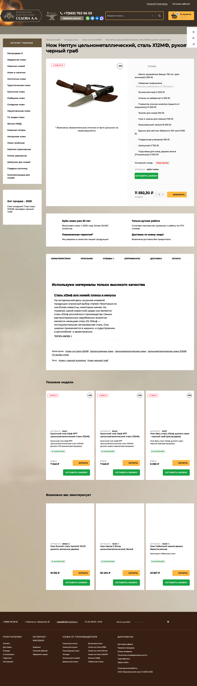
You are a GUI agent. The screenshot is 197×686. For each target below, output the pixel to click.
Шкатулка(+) (147, 145)
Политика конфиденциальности (132, 655)
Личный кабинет (40, 651)
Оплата (6, 643)
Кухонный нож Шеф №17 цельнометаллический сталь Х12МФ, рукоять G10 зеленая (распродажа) (70, 436)
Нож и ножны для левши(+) (154, 119)
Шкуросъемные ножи (101, 351)
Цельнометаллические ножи (130, 351)
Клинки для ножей (71, 658)
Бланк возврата (125, 651)
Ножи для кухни (70, 647)
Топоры (66, 654)
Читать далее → (63, 336)
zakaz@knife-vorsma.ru (67, 622)
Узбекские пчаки (95, 662)
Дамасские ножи (70, 662)
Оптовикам (8, 662)
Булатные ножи (95, 643)
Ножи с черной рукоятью (72, 360)
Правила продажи (126, 648)
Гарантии (7, 658)
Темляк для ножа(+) (149, 113)
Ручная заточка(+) (150, 92)
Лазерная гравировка (148, 83)
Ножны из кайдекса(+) (152, 98)
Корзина (36, 647)
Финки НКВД (94, 658)
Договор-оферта (125, 644)
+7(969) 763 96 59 (78, 13)
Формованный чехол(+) (153, 124)
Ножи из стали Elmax (97, 651)
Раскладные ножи (71, 651)
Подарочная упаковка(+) (152, 139)
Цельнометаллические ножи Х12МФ (167, 351)
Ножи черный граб (97, 360)
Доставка (7, 647)
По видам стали (71, 40)
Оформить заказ (40, 654)
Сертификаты (124, 659)
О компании (8, 654)
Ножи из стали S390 (97, 647)
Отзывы (6, 651)
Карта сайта (123, 662)
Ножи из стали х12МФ (92, 40)
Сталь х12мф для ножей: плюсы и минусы (85, 295)
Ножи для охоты (70, 643)
